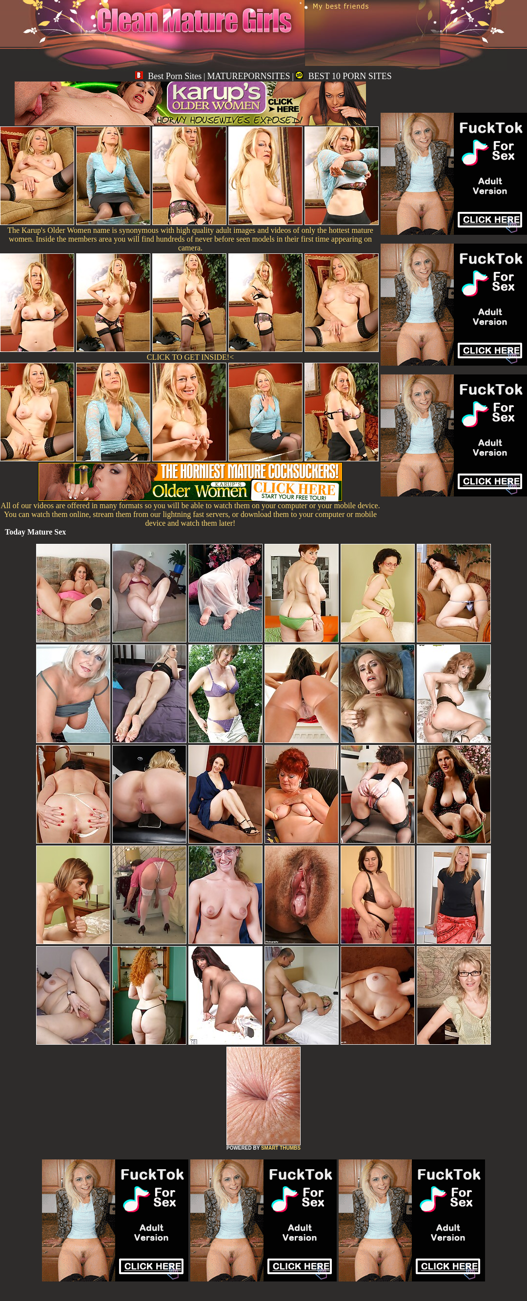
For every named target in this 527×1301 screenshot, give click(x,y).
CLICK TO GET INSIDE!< (190, 357)
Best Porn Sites (168, 76)
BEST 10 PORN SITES (344, 76)
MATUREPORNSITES (248, 76)
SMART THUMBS (281, 1148)
